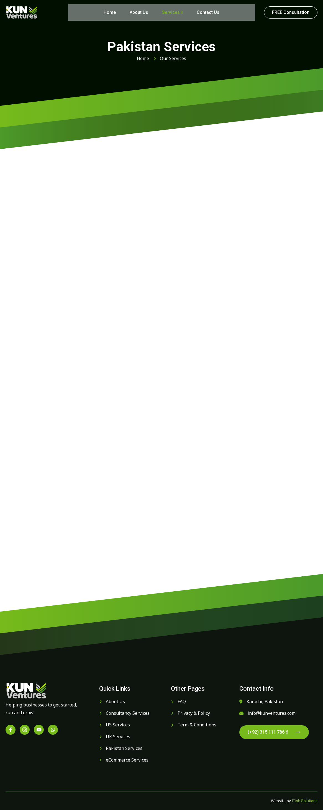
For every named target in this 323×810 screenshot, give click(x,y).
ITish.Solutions (304, 801)
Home (110, 12)
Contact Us (208, 12)
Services (172, 12)
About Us (139, 12)
